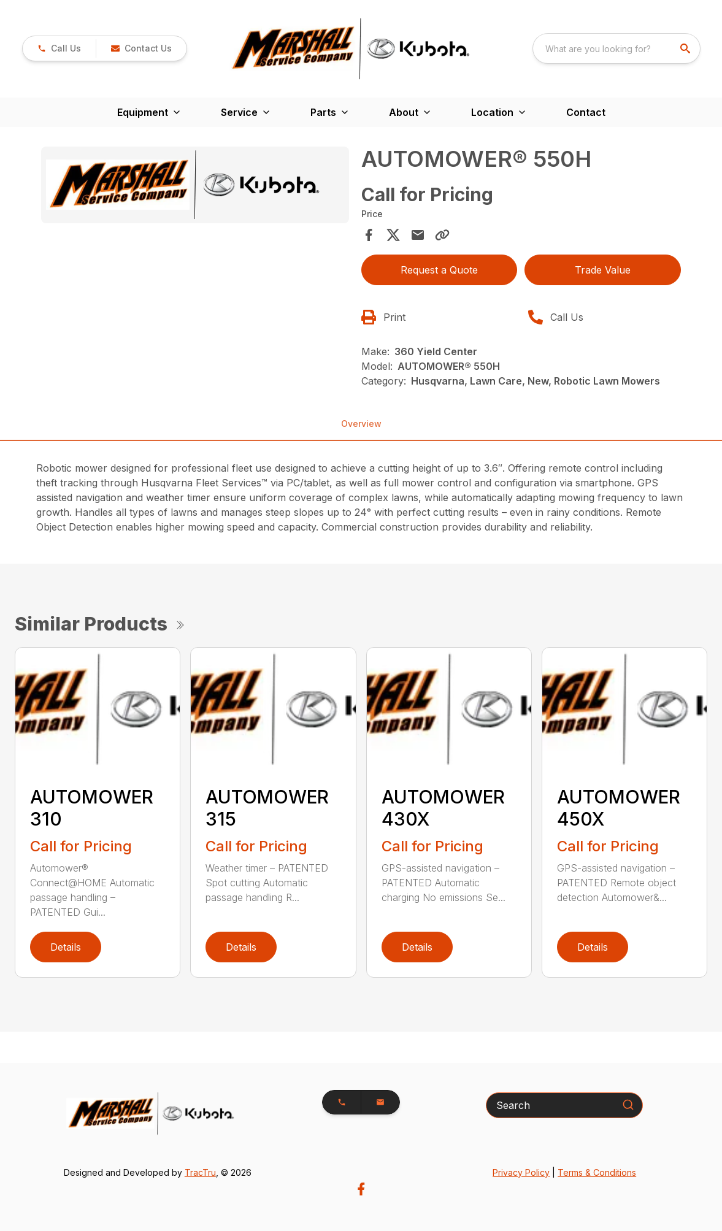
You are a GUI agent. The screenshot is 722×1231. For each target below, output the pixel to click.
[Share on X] (393, 235)
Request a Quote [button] (439, 270)
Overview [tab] (361, 423)
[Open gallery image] (195, 185)
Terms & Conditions (597, 1172)
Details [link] (65, 947)
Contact (585, 112)
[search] (686, 48)
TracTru (200, 1172)
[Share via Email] (417, 235)
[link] (59, 48)
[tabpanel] (195, 187)
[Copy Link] (442, 235)
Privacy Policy (521, 1172)
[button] (141, 48)
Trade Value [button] (603, 270)
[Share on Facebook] (368, 235)
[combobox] (616, 48)
